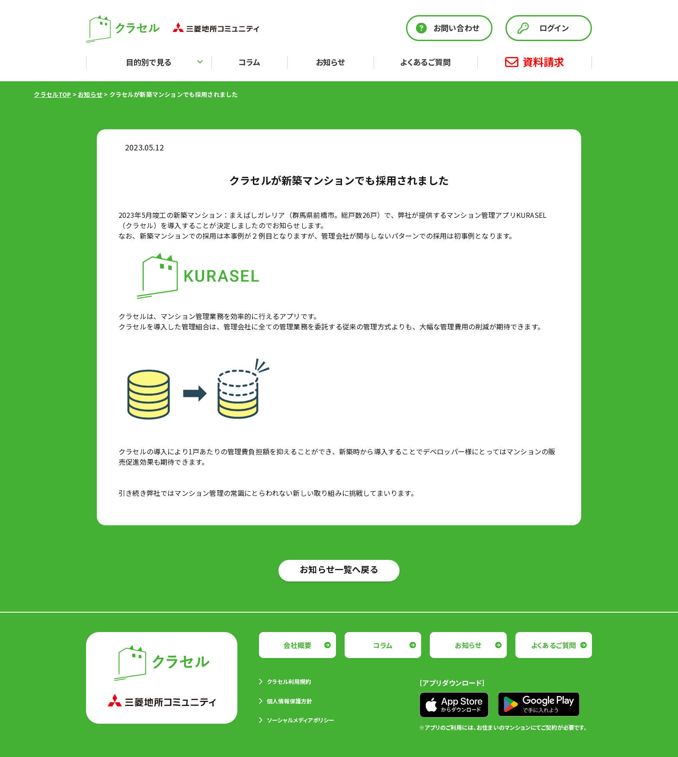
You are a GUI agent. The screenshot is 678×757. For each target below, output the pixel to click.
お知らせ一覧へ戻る (339, 569)
